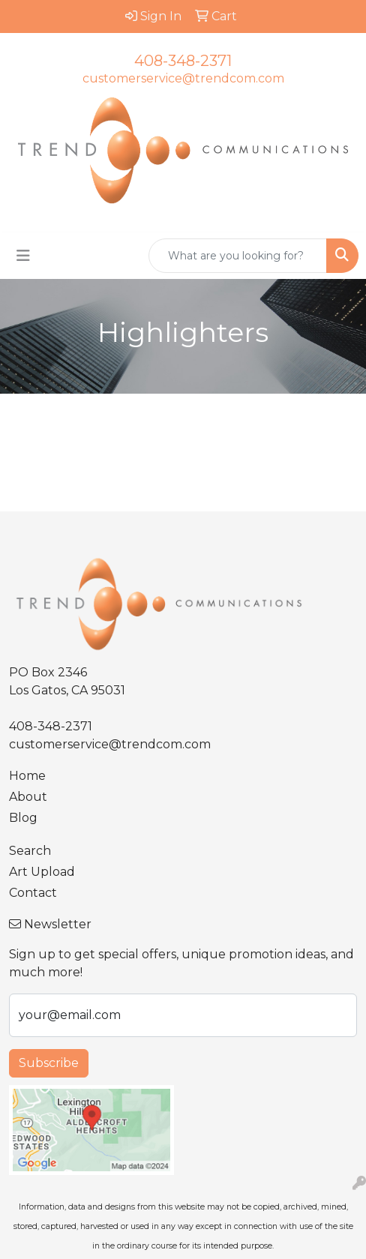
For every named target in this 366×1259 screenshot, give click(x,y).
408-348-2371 (183, 61)
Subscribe (49, 1063)
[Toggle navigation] (23, 255)
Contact (33, 893)
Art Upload (42, 872)
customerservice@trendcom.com (183, 78)
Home (27, 776)
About (28, 797)
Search (30, 851)
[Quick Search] (237, 255)
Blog (23, 818)
